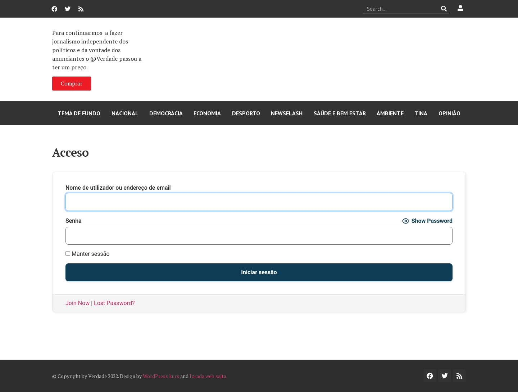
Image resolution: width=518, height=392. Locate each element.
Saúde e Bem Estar (340, 113)
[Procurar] (444, 9)
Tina (420, 113)
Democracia (166, 113)
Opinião (449, 113)
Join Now (77, 303)
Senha (73, 221)
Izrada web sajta (208, 376)
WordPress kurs (161, 376)
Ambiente (390, 113)
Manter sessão (87, 254)
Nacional (125, 113)
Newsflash (287, 113)
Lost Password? (114, 303)
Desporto (246, 113)
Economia (207, 113)
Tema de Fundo (79, 113)
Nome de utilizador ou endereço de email (118, 188)
